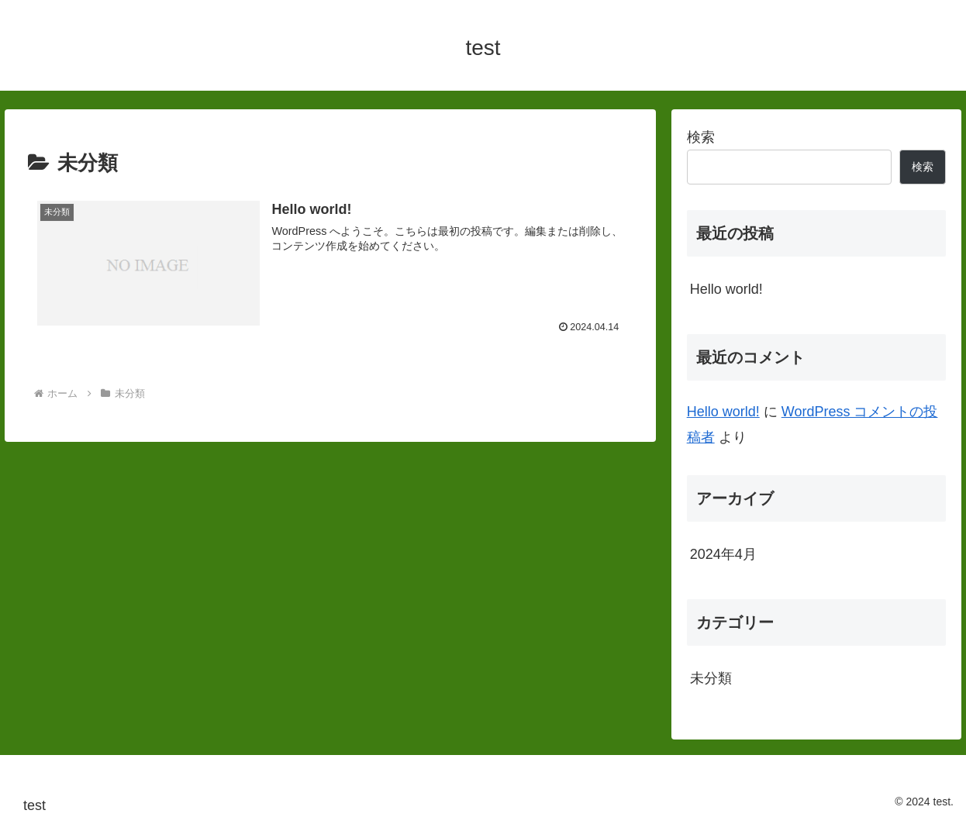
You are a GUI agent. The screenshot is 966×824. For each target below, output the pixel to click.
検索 (701, 137)
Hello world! (726, 289)
